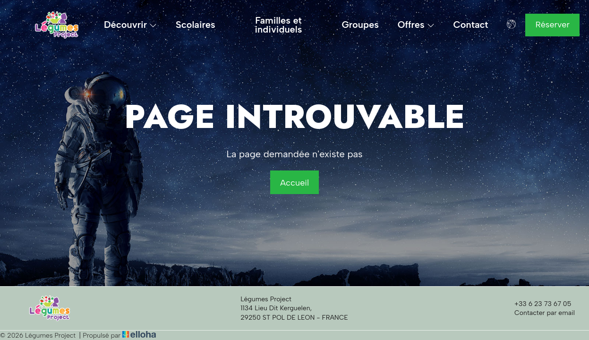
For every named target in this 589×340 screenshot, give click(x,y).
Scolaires (195, 24)
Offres (416, 24)
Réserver (552, 24)
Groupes (359, 24)
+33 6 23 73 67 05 (537, 303)
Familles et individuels (278, 25)
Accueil (294, 183)
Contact (470, 24)
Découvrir (130, 24)
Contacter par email (539, 313)
